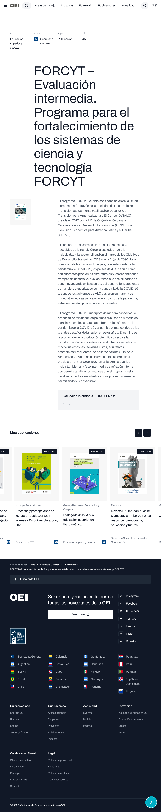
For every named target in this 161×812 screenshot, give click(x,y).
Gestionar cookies (58, 779)
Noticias (87, 719)
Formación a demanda (131, 719)
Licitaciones (17, 766)
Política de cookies (58, 773)
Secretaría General (49, 565)
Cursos (122, 725)
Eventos (87, 712)
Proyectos (53, 725)
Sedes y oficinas (19, 732)
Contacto (15, 786)
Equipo (14, 725)
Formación (85, 5)
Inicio (32, 565)
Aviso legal (54, 766)
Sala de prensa (18, 779)
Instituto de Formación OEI (133, 712)
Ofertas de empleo (20, 760)
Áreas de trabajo (45, 5)
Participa (15, 773)
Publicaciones (107, 5)
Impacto (52, 739)
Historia (14, 719)
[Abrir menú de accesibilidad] (151, 802)
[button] (138, 433)
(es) (154, 5)
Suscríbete (80, 614)
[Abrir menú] (6, 6)
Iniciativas (67, 5)
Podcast (87, 725)
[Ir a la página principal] (14, 6)
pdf (66, 404)
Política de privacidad (60, 760)
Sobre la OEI (17, 712)
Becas (121, 732)
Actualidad (127, 5)
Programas (54, 719)
